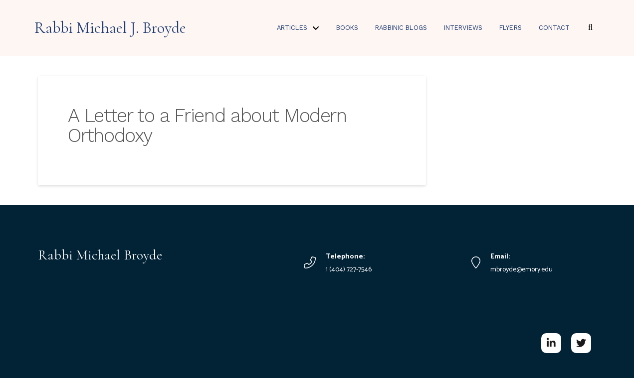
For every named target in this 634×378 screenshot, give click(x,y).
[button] (590, 27)
